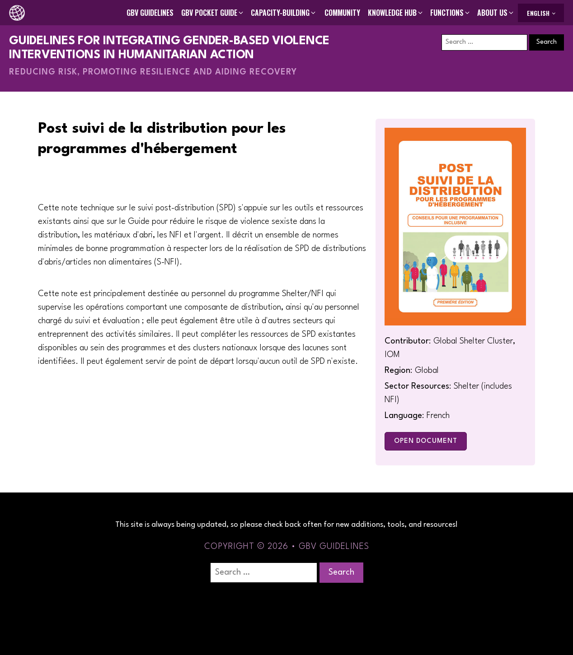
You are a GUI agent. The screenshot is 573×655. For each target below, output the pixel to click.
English (538, 13)
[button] (212, 13)
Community (342, 12)
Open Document (425, 441)
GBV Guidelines (150, 12)
